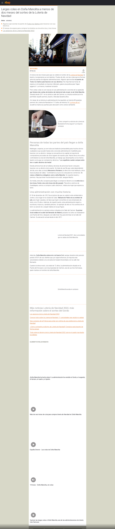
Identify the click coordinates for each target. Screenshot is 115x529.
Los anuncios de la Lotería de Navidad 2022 (18, 31)
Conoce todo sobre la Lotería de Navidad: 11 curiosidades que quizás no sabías (57, 317)
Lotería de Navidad (76, 75)
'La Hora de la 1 (75, 102)
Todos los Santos (33, 24)
